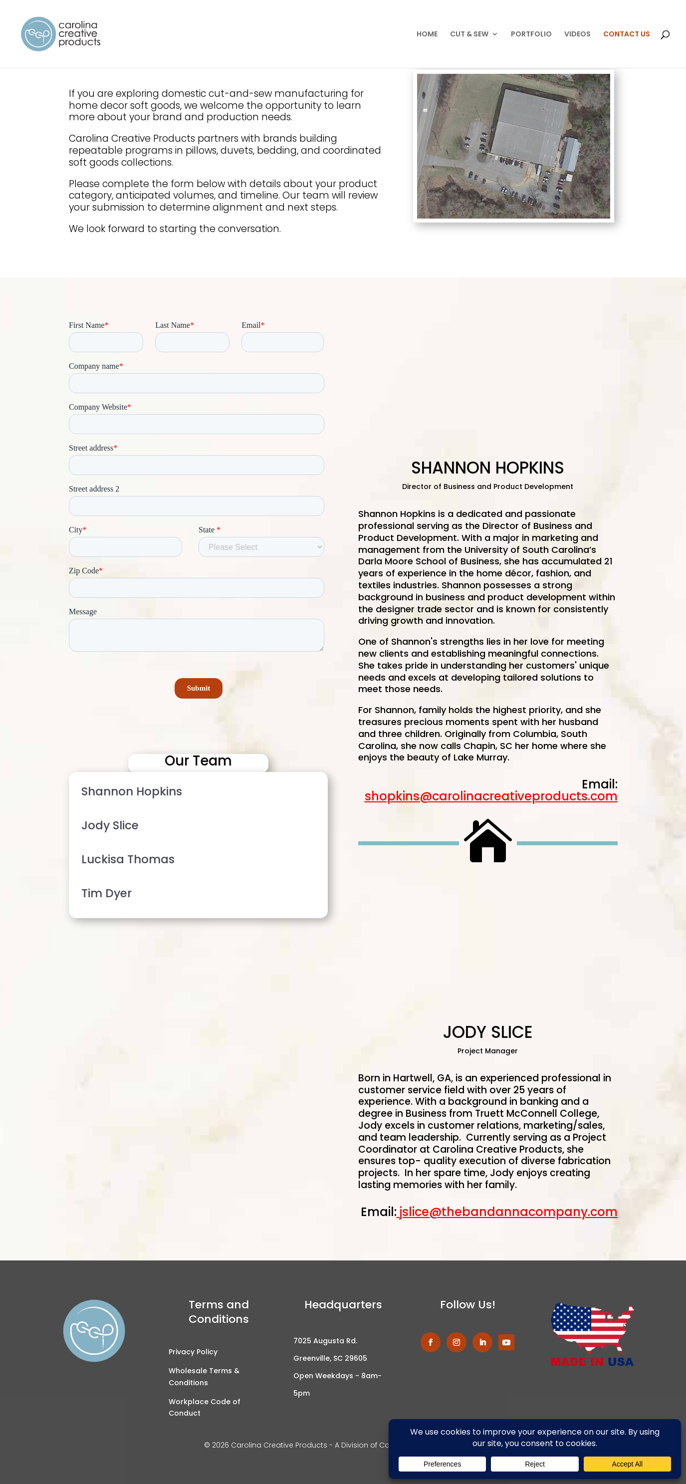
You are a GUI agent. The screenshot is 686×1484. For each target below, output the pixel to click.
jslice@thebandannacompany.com (509, 1212)
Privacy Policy (193, 1352)
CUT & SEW (469, 34)
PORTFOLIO (531, 34)
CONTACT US (626, 34)
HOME (427, 34)
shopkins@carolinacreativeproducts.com (491, 796)
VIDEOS (577, 34)
